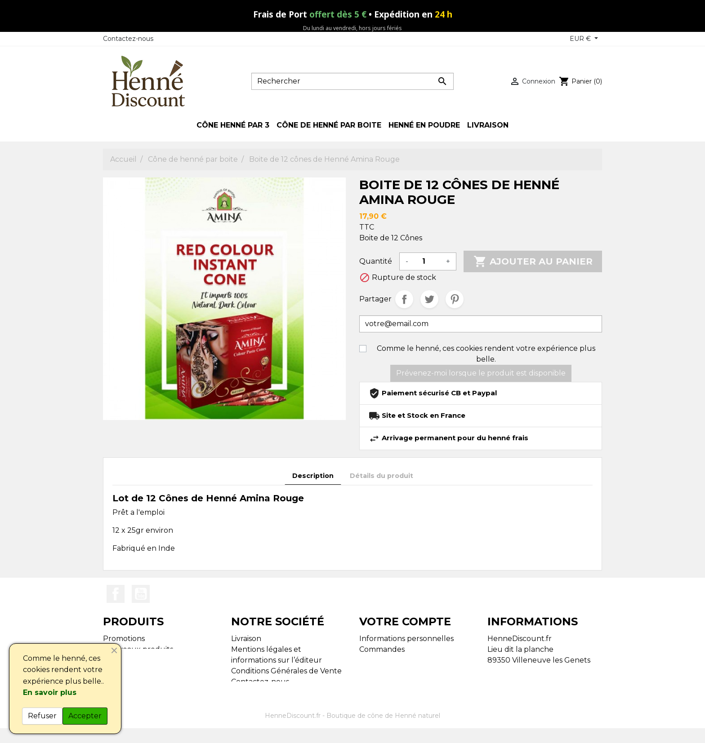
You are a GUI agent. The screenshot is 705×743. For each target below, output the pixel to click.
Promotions (124, 638)
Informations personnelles (406, 638)
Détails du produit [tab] (381, 476)
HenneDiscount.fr (293, 732)
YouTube (141, 594)
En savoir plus (49, 692)
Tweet (429, 299)
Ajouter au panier (533, 261)
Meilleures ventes (135, 660)
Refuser (42, 716)
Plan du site (252, 692)
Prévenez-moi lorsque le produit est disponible (481, 373)
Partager (404, 299)
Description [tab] (313, 476)
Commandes (382, 649)
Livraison (246, 638)
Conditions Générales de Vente (286, 671)
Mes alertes (379, 681)
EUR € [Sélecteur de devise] (581, 39)
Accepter (85, 716)
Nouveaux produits (138, 649)
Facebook (116, 594)
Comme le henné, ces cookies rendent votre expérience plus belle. (486, 353)
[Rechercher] (352, 81)
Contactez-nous (128, 39)
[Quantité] (427, 261)
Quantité (375, 261)
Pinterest (455, 299)
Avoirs (369, 660)
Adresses (375, 671)
